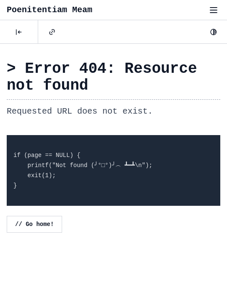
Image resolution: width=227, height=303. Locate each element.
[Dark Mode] (213, 32)
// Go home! (34, 224)
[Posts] (19, 32)
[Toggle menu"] (213, 10)
